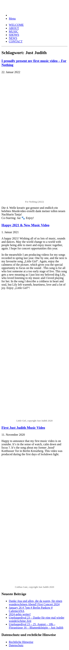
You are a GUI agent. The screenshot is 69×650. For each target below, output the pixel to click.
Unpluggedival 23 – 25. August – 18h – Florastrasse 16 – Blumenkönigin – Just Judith (36, 626)
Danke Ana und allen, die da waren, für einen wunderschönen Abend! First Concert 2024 (35, 602)
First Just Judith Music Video (23, 428)
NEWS (13, 38)
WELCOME (16, 24)
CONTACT (15, 41)
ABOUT (14, 28)
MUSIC (13, 31)
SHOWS (14, 34)
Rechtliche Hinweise (21, 642)
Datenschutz (16, 645)
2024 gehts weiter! (20, 614)
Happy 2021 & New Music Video (25, 225)
